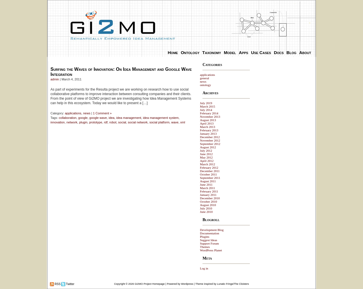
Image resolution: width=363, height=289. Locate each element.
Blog (291, 52)
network (71, 122)
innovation (57, 122)
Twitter (69, 284)
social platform (159, 122)
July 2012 (206, 150)
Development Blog (211, 230)
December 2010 (210, 198)
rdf (105, 122)
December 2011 (210, 171)
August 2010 (208, 205)
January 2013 (208, 133)
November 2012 (210, 140)
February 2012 (209, 167)
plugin (83, 122)
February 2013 (209, 130)
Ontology (190, 52)
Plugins (204, 236)
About (305, 52)
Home (173, 52)
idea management (128, 117)
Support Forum (209, 243)
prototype (95, 122)
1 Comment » (102, 113)
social (122, 122)
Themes (205, 247)
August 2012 (208, 147)
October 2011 (208, 174)
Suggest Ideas (208, 240)
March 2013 (207, 127)
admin (54, 79)
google (83, 117)
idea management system (161, 117)
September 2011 (210, 177)
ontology (205, 85)
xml (182, 122)
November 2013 (210, 116)
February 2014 (209, 113)
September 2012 (210, 143)
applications (73, 113)
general (204, 78)
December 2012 (210, 137)
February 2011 (209, 191)
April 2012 (207, 160)
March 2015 (207, 106)
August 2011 (208, 181)
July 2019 (206, 103)
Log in (204, 268)
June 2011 (206, 184)
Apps (243, 52)
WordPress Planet (211, 250)
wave (175, 122)
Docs (279, 52)
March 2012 (207, 164)
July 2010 (206, 208)
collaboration (67, 117)
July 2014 (206, 110)
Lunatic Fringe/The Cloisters (233, 283)
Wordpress (187, 283)
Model (230, 52)
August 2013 (208, 120)
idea (112, 117)
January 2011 (208, 194)
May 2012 (206, 157)
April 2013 (207, 123)
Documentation (209, 233)
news (86, 113)
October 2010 (208, 201)
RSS (57, 284)
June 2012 (206, 154)
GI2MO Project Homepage (150, 283)
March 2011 (207, 188)
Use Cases (261, 52)
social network (138, 122)
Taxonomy (211, 52)
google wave (98, 117)
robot (112, 122)
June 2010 (206, 211)
